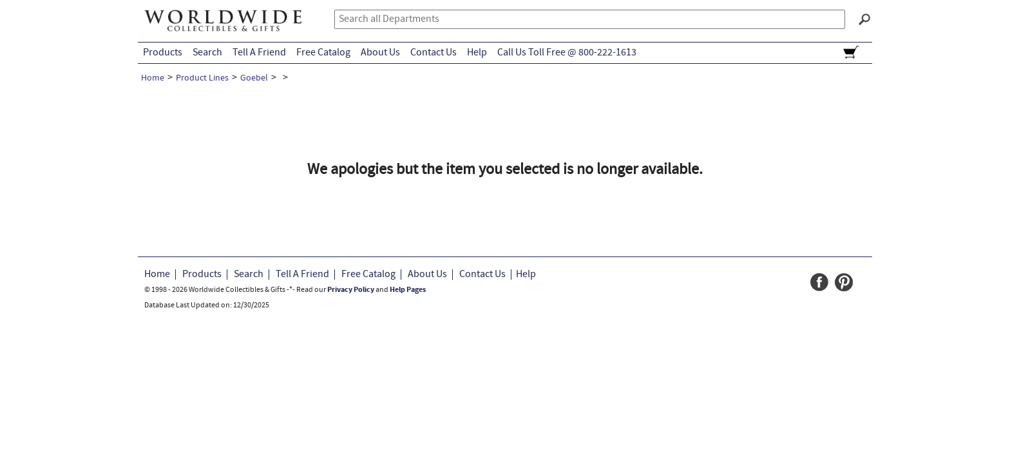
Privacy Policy (350, 290)
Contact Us (433, 53)
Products (162, 53)
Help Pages (408, 290)
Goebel (254, 78)
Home (152, 78)
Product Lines (202, 78)
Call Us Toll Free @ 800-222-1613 (566, 53)
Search (207, 53)
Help (477, 53)
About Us (380, 53)
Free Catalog (323, 53)
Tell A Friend (259, 53)
